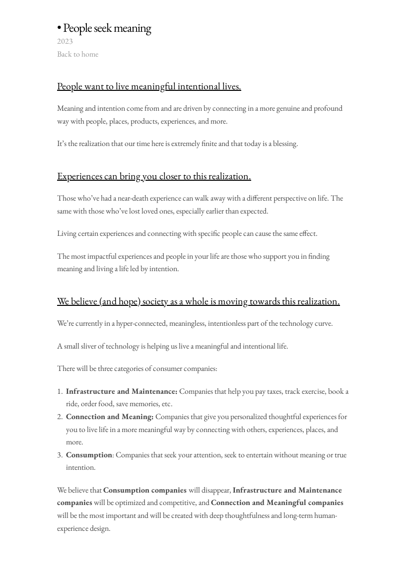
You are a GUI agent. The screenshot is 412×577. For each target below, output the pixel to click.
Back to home (77, 54)
